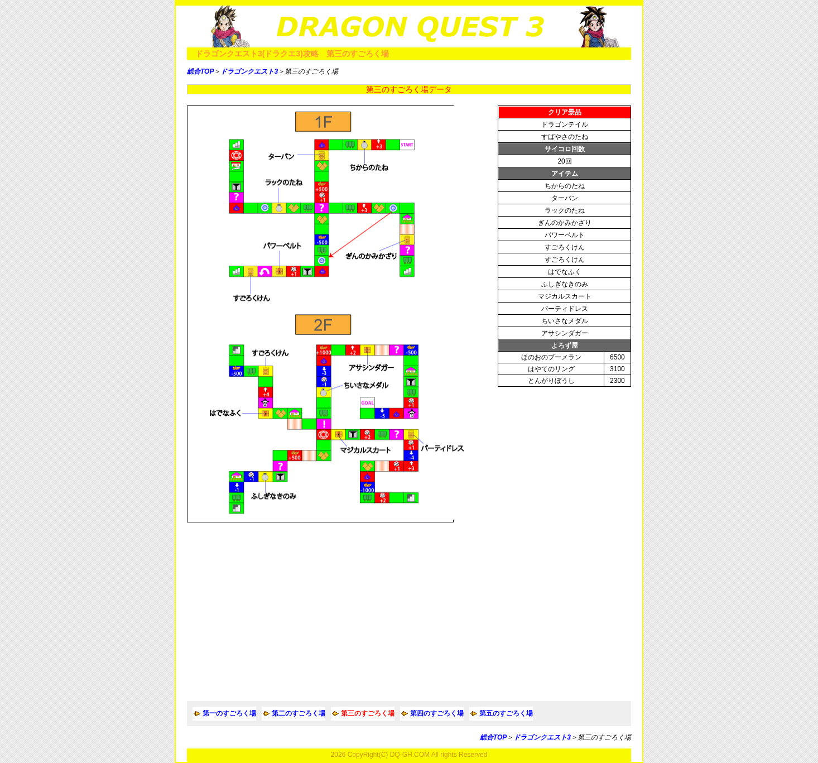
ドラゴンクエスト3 (249, 71)
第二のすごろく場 (298, 713)
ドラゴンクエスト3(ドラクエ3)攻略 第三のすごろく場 (292, 53)
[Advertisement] (409, 612)
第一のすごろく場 (229, 713)
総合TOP (200, 71)
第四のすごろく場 (437, 713)
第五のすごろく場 (506, 713)
